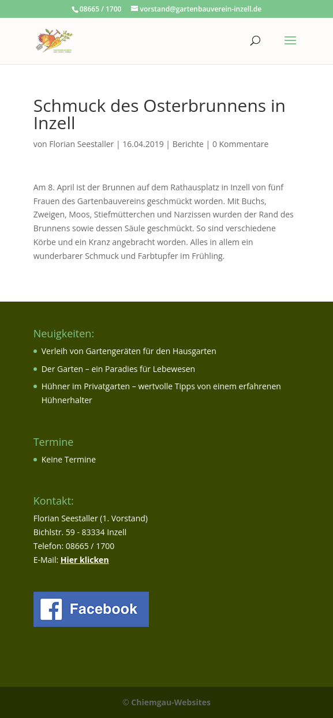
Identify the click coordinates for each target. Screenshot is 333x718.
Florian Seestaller (81, 143)
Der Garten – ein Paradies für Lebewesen (118, 368)
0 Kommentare (240, 143)
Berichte (188, 143)
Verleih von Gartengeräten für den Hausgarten (129, 350)
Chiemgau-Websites (171, 702)
